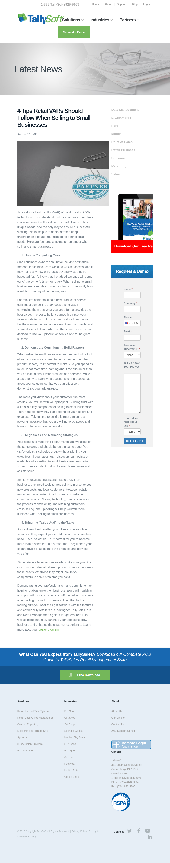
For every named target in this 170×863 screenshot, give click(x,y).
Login (146, 4)
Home (95, 4)
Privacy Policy (79, 831)
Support (122, 4)
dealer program (48, 629)
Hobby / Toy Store (74, 737)
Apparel (68, 757)
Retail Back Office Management (35, 717)
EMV (114, 126)
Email (128, 331)
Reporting (119, 166)
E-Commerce (121, 118)
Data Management (125, 110)
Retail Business (123, 150)
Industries (99, 19)
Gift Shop (69, 717)
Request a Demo (74, 32)
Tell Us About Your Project (132, 366)
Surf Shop (70, 743)
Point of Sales (122, 142)
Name (128, 289)
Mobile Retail (72, 770)
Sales (115, 174)
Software (118, 158)
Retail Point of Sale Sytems (33, 711)
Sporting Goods (73, 730)
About (108, 4)
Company (130, 303)
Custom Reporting (28, 724)
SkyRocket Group (27, 836)
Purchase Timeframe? (132, 347)
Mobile (116, 134)
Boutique (69, 750)
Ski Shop (69, 724)
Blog (135, 4)
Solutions (71, 19)
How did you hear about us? (131, 422)
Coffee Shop (71, 776)
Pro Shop (69, 711)
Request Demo (135, 440)
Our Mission (118, 717)
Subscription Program (30, 743)
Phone (128, 317)
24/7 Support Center (123, 730)
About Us (116, 711)
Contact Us (117, 724)
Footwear (69, 763)
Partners (128, 19)
